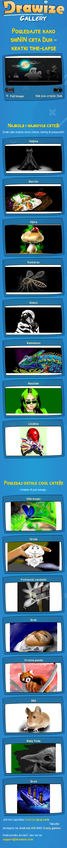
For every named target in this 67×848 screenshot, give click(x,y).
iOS (33, 828)
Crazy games (52, 828)
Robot (33, 302)
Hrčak (34, 539)
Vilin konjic (33, 499)
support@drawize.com (18, 839)
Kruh (33, 620)
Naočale (33, 383)
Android (24, 828)
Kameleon (33, 343)
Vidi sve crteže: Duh (48, 96)
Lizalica (33, 424)
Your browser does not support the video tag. (33, 70)
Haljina (33, 141)
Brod (33, 781)
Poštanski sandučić (33, 579)
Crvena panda (33, 660)
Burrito (33, 181)
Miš (33, 700)
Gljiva (33, 222)
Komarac (34, 262)
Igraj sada (42, 819)
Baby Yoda (33, 741)
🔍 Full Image (15, 96)
